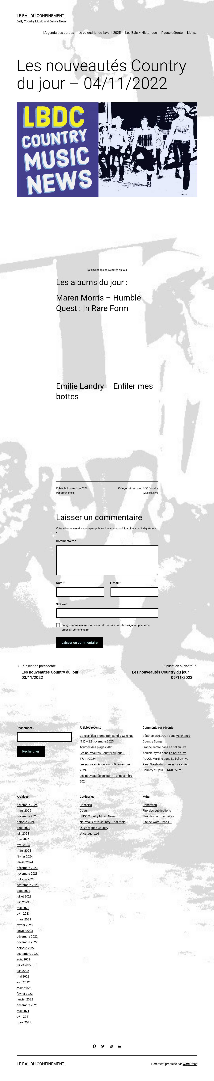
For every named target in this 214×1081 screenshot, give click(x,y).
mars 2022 (24, 988)
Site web (62, 604)
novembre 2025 (27, 805)
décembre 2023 (27, 868)
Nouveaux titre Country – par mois (103, 822)
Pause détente (172, 33)
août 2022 (23, 959)
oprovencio (67, 492)
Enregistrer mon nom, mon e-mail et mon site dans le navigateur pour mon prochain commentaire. (105, 627)
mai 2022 (23, 976)
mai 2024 (23, 839)
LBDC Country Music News (98, 816)
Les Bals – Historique (141, 33)
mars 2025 (24, 810)
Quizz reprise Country (94, 828)
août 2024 (23, 828)
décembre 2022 (27, 936)
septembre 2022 (28, 953)
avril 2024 (23, 845)
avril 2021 (23, 1016)
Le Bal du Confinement (40, 15)
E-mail (115, 583)
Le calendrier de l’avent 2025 (99, 33)
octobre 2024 (25, 822)
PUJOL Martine (153, 758)
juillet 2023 (24, 896)
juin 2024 (23, 833)
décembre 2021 (27, 1005)
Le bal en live (177, 747)
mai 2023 (23, 908)
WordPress (190, 1064)
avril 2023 (23, 913)
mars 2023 (24, 919)
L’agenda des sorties (58, 33)
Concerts (86, 805)
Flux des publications (157, 810)
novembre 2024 (27, 816)
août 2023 (23, 890)
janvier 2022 (25, 999)
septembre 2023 (28, 885)
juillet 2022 (24, 965)
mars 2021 (24, 1022)
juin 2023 (23, 902)
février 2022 (25, 993)
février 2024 (25, 856)
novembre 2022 (27, 942)
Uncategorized (89, 833)
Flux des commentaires (158, 816)
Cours (84, 810)
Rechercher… (25, 728)
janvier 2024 (25, 862)
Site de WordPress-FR (157, 822)
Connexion (150, 805)
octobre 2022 (25, 948)
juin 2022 (23, 971)
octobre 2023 (25, 879)
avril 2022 (23, 982)
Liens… (192, 33)
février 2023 (25, 925)
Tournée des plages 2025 (96, 747)
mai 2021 (23, 1011)
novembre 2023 (27, 873)
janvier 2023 (25, 931)
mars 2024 (24, 850)
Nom (60, 583)
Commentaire (66, 541)
